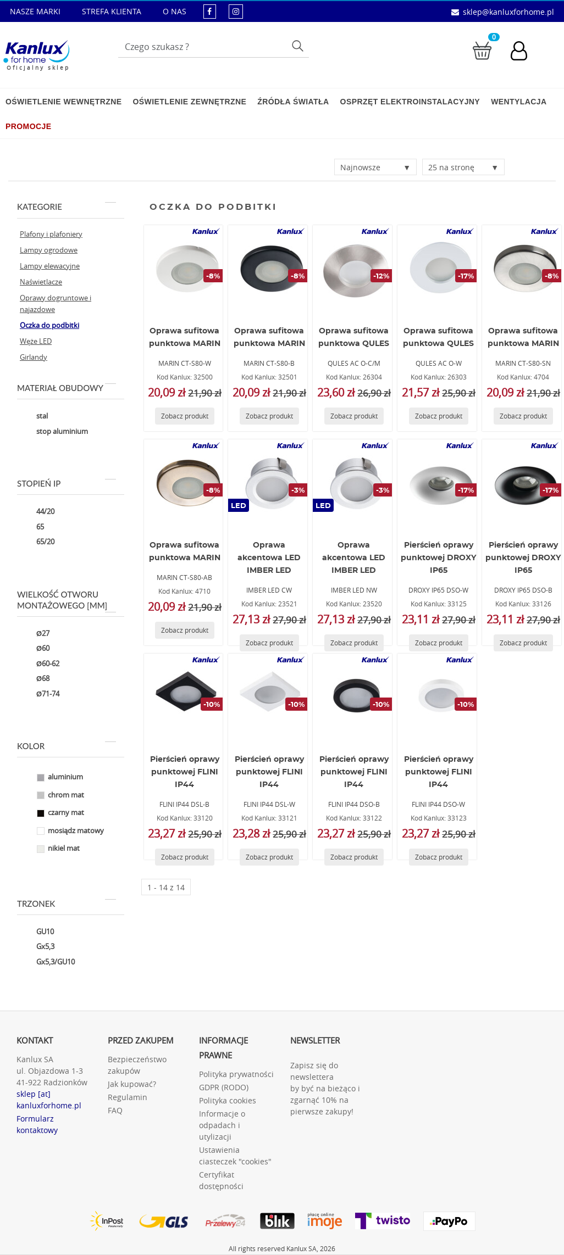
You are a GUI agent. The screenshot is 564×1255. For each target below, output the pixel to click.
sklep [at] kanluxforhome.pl (48, 1100)
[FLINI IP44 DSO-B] (354, 697)
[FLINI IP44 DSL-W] (269, 697)
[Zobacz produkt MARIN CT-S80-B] (269, 416)
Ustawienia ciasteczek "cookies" (235, 1156)
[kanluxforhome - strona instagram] (236, 11)
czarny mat (52, 813)
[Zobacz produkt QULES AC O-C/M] (354, 416)
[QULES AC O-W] (438, 269)
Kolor (66, 746)
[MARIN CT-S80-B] (269, 269)
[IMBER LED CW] (269, 483)
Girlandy (33, 357)
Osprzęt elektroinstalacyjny (410, 101)
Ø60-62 (39, 664)
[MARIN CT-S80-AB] (185, 483)
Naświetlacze (41, 282)
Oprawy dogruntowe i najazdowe (55, 303)
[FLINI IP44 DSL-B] (185, 697)
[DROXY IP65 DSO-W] (438, 483)
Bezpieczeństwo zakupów (137, 1065)
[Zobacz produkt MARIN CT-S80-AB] (184, 630)
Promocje (28, 126)
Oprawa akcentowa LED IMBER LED (269, 558)
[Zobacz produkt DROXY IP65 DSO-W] (438, 642)
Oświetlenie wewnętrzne (63, 101)
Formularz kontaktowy (37, 1124)
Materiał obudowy (66, 388)
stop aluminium (54, 432)
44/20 (37, 512)
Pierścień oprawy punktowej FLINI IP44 (184, 772)
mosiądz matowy (62, 831)
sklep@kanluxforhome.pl (508, 12)
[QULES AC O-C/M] (354, 269)
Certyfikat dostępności (221, 1180)
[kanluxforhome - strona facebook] (209, 11)
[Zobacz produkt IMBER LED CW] (269, 642)
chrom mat (52, 795)
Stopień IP (66, 483)
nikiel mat (50, 849)
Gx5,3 (37, 947)
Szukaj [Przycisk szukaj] (299, 45)
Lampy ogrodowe (49, 250)
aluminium (51, 778)
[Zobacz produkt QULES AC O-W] (438, 416)
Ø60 (34, 649)
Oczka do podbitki (49, 325)
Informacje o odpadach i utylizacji (222, 1125)
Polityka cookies (227, 1100)
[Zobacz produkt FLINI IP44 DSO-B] (354, 857)
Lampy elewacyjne (50, 266)
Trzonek (66, 903)
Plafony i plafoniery (51, 234)
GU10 (37, 932)
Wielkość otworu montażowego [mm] (66, 600)
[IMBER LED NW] (354, 483)
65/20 (37, 543)
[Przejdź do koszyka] (482, 50)
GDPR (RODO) (223, 1087)
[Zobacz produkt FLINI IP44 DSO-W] (438, 857)
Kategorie (66, 206)
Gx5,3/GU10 (47, 962)
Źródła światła (293, 101)
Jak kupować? (132, 1084)
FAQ (115, 1110)
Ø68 (34, 679)
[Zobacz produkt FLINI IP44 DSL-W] (269, 857)
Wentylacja (518, 101)
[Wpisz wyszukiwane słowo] (213, 47)
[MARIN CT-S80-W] (185, 269)
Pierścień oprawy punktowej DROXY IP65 (438, 558)
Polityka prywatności (236, 1074)
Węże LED (36, 341)
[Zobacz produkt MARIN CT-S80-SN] (523, 416)
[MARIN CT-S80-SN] (523, 269)
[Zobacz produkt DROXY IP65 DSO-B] (523, 642)
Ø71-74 (39, 694)
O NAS (174, 11)
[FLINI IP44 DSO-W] (438, 697)
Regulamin (127, 1097)
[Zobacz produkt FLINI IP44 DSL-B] (184, 857)
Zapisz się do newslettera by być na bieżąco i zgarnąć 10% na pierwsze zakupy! (325, 1088)
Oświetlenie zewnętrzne (189, 101)
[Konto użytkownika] (524, 52)
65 (32, 527)
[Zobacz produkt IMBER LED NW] (354, 642)
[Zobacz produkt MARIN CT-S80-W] (184, 416)
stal (34, 417)
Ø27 (34, 634)
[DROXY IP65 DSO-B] (523, 483)
